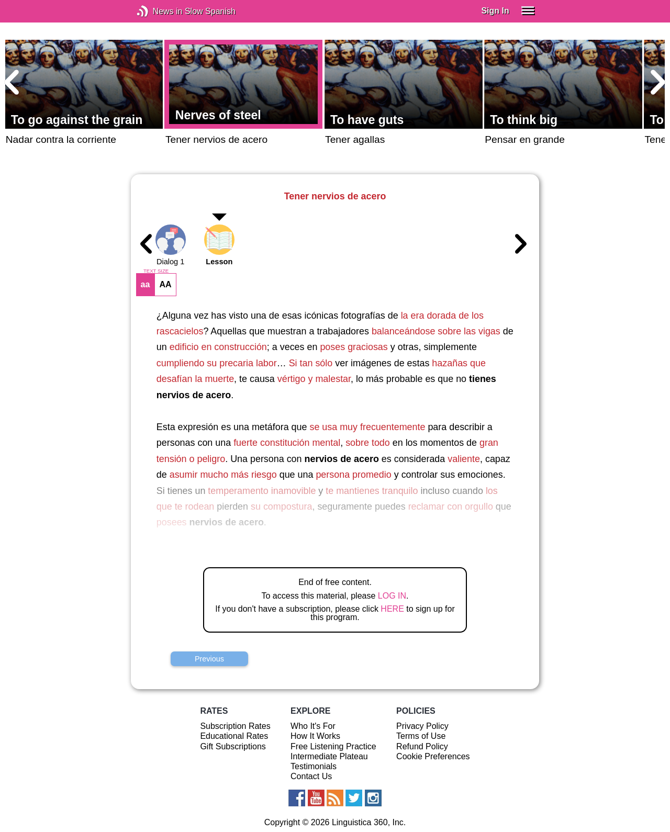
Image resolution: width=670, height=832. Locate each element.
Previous (209, 659)
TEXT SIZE (156, 271)
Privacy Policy (422, 726)
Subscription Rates (235, 726)
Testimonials (314, 766)
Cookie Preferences (433, 756)
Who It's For (313, 726)
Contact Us (311, 776)
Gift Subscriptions (232, 746)
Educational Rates (234, 736)
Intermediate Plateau (329, 756)
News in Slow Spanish (158, 11)
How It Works (315, 736)
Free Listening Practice (333, 746)
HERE (392, 608)
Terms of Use (420, 736)
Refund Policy (422, 746)
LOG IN (392, 595)
